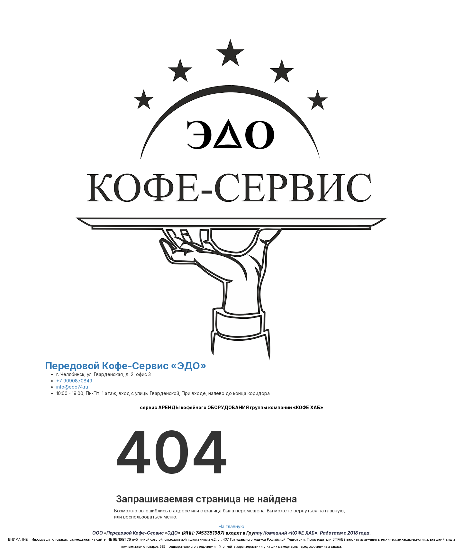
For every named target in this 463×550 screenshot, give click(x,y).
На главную (231, 526)
